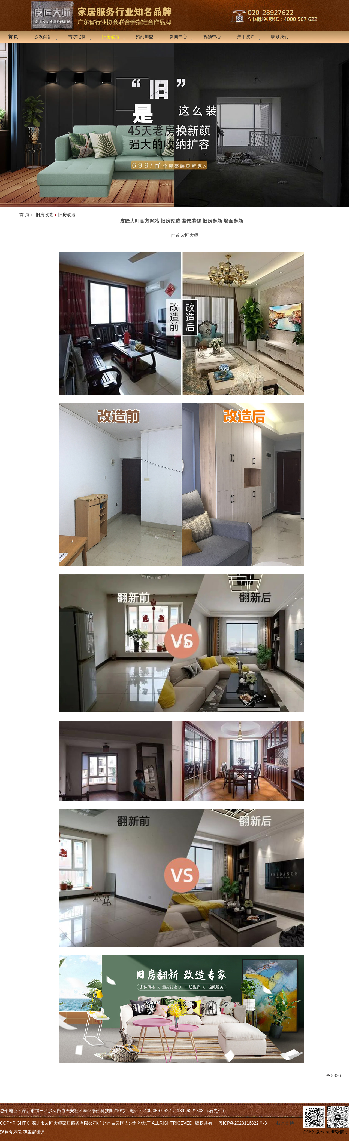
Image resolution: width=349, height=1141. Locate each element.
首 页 (24, 214)
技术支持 (285, 1123)
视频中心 (212, 36)
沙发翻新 (43, 36)
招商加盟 (144, 36)
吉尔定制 (77, 36)
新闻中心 (178, 36)
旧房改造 (44, 214)
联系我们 (279, 36)
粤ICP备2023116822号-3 (242, 1123)
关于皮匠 (246, 36)
